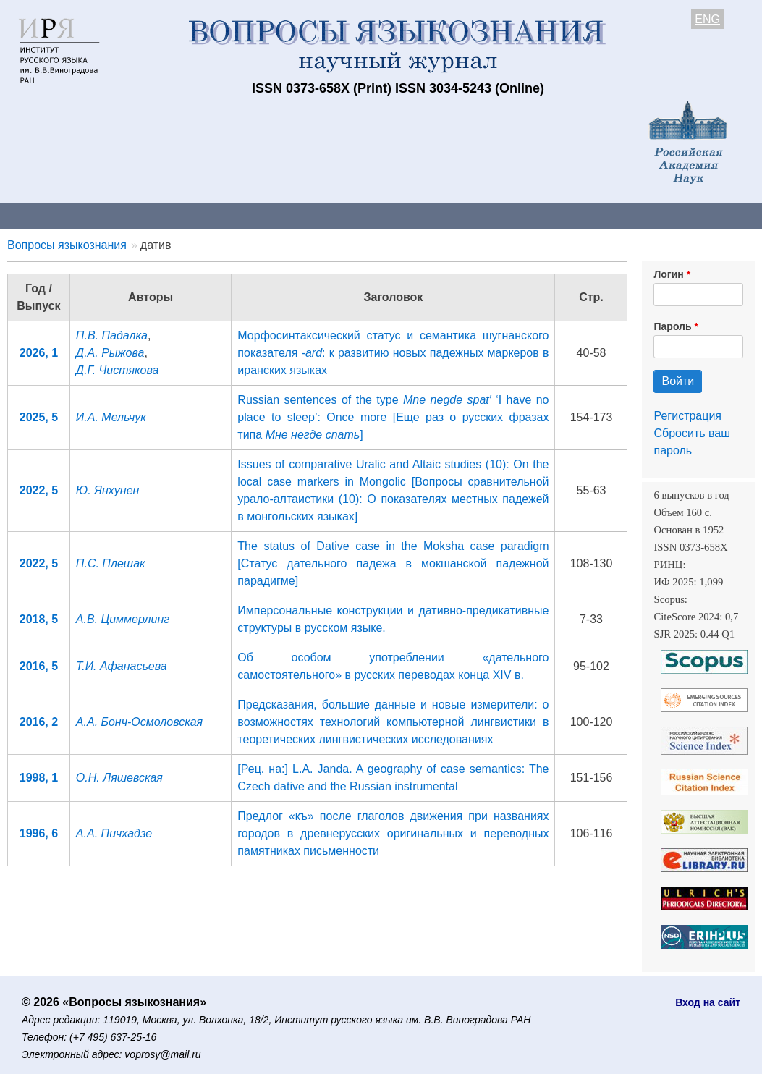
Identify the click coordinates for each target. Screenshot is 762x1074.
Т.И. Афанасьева (121, 666)
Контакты (126, 215)
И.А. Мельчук (111, 417)
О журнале (43, 215)
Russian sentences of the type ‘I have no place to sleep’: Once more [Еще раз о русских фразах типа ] (393, 417)
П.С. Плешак (110, 563)
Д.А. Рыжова (110, 353)
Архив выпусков (405, 215)
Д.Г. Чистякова (117, 370)
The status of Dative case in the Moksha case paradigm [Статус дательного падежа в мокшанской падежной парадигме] (393, 563)
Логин (668, 274)
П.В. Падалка (112, 335)
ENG (707, 19)
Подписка (503, 215)
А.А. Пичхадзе (114, 833)
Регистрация (687, 416)
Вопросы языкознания (67, 245)
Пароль (672, 326)
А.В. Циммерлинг (122, 619)
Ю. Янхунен (107, 490)
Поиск (731, 215)
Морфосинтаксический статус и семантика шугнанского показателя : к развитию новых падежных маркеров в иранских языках (393, 352)
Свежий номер (294, 215)
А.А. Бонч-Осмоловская (139, 722)
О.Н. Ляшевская (119, 777)
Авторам (204, 215)
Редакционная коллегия (622, 215)
